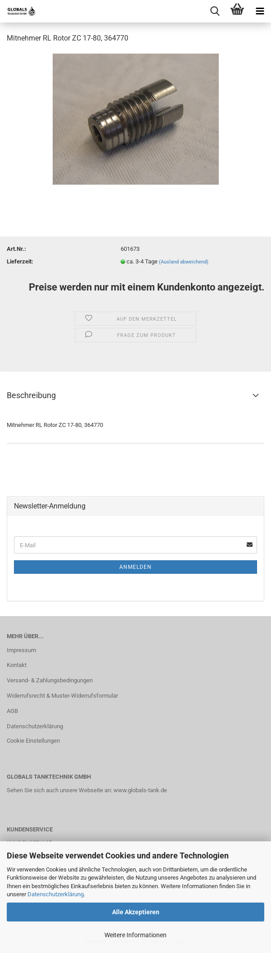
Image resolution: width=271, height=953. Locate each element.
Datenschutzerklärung (55, 894)
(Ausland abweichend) (183, 262)
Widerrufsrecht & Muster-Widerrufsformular (62, 695)
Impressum (21, 650)
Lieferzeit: (20, 261)
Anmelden (135, 567)
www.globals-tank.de (140, 790)
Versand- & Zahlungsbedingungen (50, 680)
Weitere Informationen (135, 935)
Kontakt (17, 665)
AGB (12, 711)
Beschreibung (31, 395)
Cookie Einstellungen (33, 740)
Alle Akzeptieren (135, 912)
